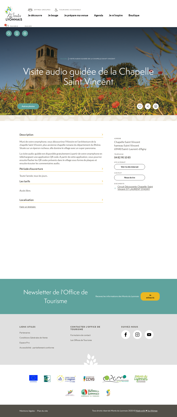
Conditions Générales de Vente (34, 338)
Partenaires (25, 333)
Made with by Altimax (146, 411)
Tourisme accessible (70, 10)
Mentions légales (27, 411)
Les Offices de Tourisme (81, 340)
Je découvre (35, 15)
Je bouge (53, 15)
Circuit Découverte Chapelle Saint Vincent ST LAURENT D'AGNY (133, 187)
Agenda (98, 15)
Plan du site (42, 411)
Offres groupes (42, 10)
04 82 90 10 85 (122, 157)
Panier (28, 26)
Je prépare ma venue (76, 15)
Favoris (14, 26)
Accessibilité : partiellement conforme (37, 347)
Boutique (134, 15)
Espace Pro (25, 342)
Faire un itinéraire (29, 207)
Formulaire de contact (80, 335)
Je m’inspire (116, 15)
